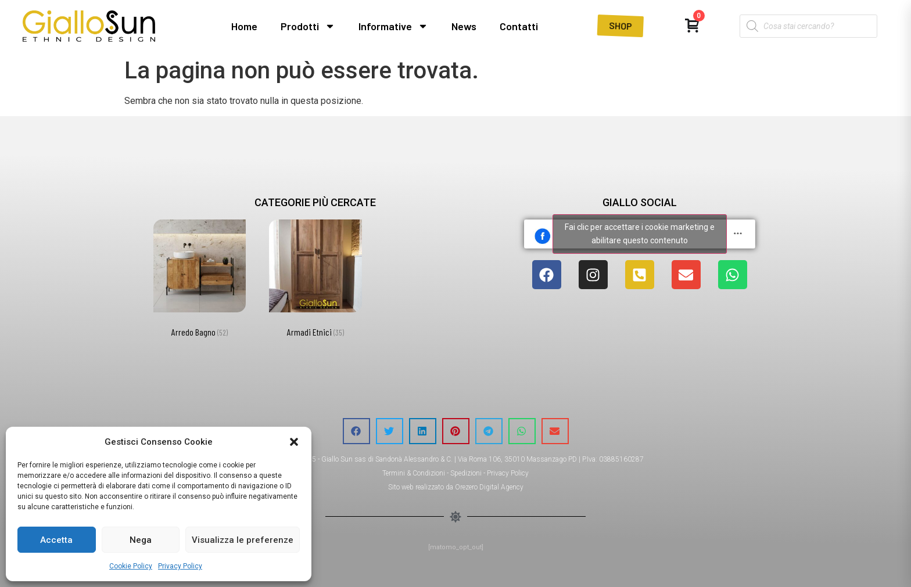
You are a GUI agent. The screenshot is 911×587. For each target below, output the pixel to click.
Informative (393, 26)
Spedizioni (466, 473)
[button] (294, 442)
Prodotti (308, 26)
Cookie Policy (130, 566)
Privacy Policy (180, 566)
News (463, 26)
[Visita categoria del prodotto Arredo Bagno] (199, 280)
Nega (141, 540)
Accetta (56, 540)
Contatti (519, 26)
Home (244, 26)
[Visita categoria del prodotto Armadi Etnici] (315, 280)
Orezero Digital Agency (489, 487)
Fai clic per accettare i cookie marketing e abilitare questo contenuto (640, 233)
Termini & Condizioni (413, 473)
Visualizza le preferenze (242, 540)
